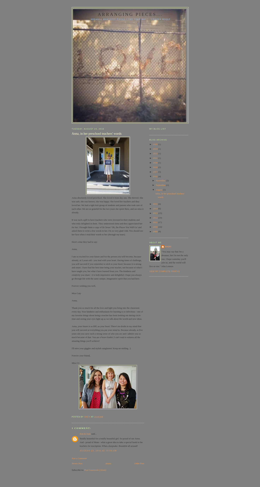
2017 (155, 172)
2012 (155, 217)
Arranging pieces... (130, 14)
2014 (155, 208)
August (159, 189)
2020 (155, 162)
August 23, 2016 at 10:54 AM (98, 450)
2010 (155, 227)
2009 (155, 231)
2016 (155, 176)
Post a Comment (79, 458)
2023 (155, 153)
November (161, 180)
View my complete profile (164, 271)
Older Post (139, 463)
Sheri (168, 247)
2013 (155, 213)
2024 (155, 149)
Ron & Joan (85, 433)
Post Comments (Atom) (95, 470)
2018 (155, 167)
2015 (155, 204)
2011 (155, 222)
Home (108, 463)
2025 (155, 144)
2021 (155, 158)
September (161, 185)
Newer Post (77, 463)
